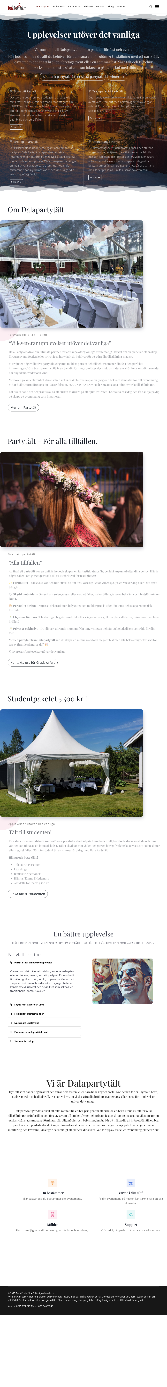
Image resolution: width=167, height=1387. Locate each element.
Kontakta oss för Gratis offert (32, 662)
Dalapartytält (42, 6)
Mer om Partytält (23, 407)
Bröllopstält (59, 6)
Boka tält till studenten (27, 894)
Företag (100, 6)
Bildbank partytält (56, 76)
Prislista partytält (90, 76)
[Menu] (157, 6)
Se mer (16, 127)
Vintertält (117, 76)
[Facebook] (150, 6)
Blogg (111, 6)
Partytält (72, 6)
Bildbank (88, 6)
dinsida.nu (48, 1293)
